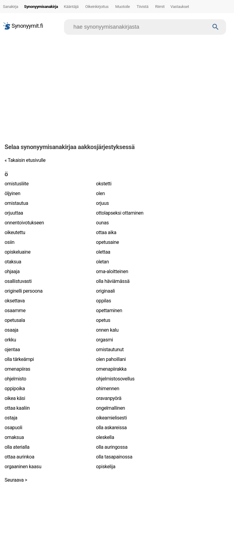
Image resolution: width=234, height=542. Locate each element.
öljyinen (12, 193)
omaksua (14, 437)
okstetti (104, 184)
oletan (102, 262)
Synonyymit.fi (23, 26)
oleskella (105, 437)
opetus (103, 320)
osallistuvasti (18, 281)
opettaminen (109, 310)
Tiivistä (142, 6)
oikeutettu (15, 232)
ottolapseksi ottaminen (120, 213)
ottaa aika (106, 232)
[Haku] (215, 27)
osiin (9, 242)
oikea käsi (15, 398)
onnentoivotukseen (24, 223)
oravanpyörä (108, 398)
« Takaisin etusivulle (25, 160)
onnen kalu (107, 330)
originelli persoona (24, 291)
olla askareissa (111, 427)
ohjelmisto (15, 379)
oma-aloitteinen (112, 271)
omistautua (16, 203)
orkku (10, 340)
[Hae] (139, 27)
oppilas (103, 301)
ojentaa (12, 349)
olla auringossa (111, 447)
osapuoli (13, 427)
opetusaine (107, 242)
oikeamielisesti (111, 418)
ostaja (11, 418)
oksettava (15, 301)
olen (100, 193)
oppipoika (15, 388)
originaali (105, 291)
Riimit (160, 6)
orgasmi (104, 340)
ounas (102, 223)
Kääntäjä (71, 6)
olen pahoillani (111, 359)
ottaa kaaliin (17, 408)
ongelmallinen (110, 408)
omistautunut (110, 349)
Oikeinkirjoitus (97, 6)
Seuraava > (16, 480)
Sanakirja (10, 6)
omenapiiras (17, 369)
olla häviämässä (112, 281)
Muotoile (122, 6)
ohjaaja (12, 271)
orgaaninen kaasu (23, 466)
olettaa (103, 252)
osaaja (11, 330)
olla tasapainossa (114, 457)
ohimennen (107, 388)
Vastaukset (179, 6)
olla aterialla (17, 447)
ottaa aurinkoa (19, 457)
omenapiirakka (111, 369)
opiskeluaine (17, 252)
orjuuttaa (14, 213)
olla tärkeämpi (19, 359)
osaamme (15, 310)
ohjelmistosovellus (115, 379)
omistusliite (17, 184)
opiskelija (105, 466)
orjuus (102, 203)
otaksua (13, 262)
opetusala (15, 320)
